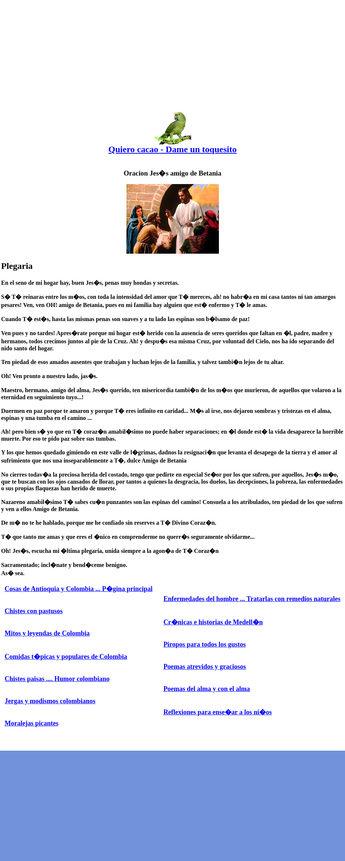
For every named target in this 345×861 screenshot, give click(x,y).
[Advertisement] (172, 53)
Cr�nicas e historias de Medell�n (213, 622)
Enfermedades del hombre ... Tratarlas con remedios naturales (252, 599)
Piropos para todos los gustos (204, 644)
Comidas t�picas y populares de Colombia (65, 656)
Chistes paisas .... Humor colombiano (56, 679)
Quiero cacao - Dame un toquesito (172, 145)
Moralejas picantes (31, 723)
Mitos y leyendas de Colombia (46, 633)
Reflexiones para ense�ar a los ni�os (217, 712)
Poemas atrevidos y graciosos (204, 666)
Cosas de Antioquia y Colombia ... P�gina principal (78, 589)
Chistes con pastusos (33, 611)
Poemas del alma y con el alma (206, 689)
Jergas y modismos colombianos (49, 701)
